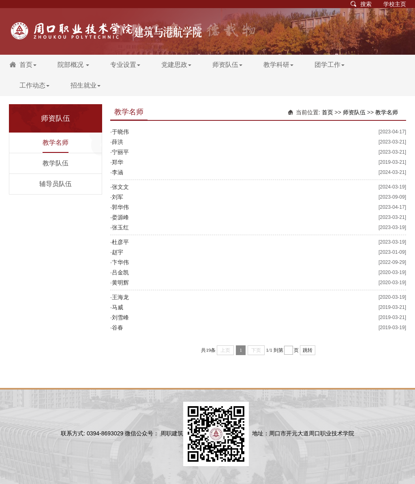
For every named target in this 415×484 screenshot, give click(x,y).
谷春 (117, 327)
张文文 (120, 187)
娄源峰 (120, 217)
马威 (117, 307)
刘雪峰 (120, 317)
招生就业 (86, 85)
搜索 (366, 4)
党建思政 (176, 64)
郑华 (117, 162)
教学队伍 (55, 163)
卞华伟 (120, 262)
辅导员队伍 (55, 183)
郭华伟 (120, 207)
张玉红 (120, 227)
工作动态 (34, 85)
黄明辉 (120, 282)
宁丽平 (120, 152)
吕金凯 (120, 272)
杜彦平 (120, 242)
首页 (27, 64)
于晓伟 (120, 131)
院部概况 (73, 64)
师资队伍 (227, 64)
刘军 (117, 197)
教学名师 (55, 142)
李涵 (117, 172)
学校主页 (394, 4)
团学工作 (329, 64)
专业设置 (125, 64)
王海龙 (120, 297)
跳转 (307, 350)
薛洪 (117, 142)
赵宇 (117, 252)
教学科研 (278, 64)
